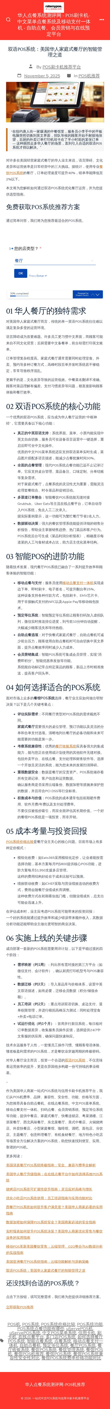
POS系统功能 (90, 1324)
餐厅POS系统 (83, 1345)
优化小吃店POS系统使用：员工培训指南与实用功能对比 (49, 1198)
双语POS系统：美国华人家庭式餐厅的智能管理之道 (45, 1270)
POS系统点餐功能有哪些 (40, 1328)
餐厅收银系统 (66, 746)
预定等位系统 (55, 1345)
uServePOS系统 (24, 1333)
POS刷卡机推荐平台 (61, 67)
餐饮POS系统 (44, 1349)
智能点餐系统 (39, 1341)
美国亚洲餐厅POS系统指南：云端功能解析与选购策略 (47, 1261)
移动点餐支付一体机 (78, 583)
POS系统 (30, 1324)
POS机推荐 (89, 76)
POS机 (14, 1324)
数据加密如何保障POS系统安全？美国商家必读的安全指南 (51, 1222)
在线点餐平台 (31, 1337)
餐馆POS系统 (58, 1354)
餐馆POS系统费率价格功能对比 (71, 1358)
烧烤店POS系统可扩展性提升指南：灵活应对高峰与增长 (49, 1189)
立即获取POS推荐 (20, 1307)
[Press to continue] (20, 273)
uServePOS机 (79, 1328)
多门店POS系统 (61, 1337)
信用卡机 (86, 1333)
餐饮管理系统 (71, 1349)
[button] (97, 295)
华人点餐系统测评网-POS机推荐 (55, 1384)
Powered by (82, 294)
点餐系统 (62, 1341)
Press (38, 276)
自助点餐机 (30, 1345)
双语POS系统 (75, 1060)
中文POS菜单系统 (59, 1333)
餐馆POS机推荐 (29, 1354)
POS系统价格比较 (20, 841)
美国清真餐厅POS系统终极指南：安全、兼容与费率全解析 (51, 1165)
